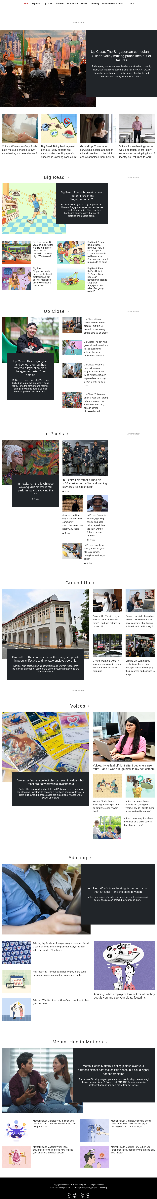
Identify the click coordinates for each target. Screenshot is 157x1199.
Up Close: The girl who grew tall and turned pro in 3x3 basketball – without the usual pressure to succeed (96, 349)
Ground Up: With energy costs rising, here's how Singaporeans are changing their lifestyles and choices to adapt (140, 668)
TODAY (25, 16)
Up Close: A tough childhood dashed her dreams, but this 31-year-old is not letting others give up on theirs (96, 326)
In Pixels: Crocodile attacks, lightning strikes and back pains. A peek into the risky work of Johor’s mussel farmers (96, 525)
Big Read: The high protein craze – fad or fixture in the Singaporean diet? (81, 196)
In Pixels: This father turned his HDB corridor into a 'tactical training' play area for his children (85, 483)
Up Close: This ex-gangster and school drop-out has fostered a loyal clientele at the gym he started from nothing (30, 368)
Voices (84, 16)
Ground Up (72, 16)
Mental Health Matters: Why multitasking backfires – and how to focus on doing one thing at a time (54, 1124)
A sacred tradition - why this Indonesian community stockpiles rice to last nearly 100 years (73, 522)
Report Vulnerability (99, 1188)
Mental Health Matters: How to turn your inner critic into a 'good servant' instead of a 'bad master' (133, 1150)
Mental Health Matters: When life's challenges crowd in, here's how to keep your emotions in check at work (53, 1150)
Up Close (48, 16)
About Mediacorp (56, 1188)
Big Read (36, 16)
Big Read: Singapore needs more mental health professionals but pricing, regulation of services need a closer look (42, 277)
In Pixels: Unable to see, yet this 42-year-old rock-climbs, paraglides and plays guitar (94, 552)
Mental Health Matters (112, 16)
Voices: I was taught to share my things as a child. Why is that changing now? (138, 821)
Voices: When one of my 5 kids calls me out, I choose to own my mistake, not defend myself (19, 150)
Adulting (95, 16)
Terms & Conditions (71, 1188)
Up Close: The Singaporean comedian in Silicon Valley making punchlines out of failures (121, 56)
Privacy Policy (85, 1188)
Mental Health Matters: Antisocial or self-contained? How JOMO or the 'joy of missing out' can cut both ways (131, 1124)
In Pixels (60, 16)
